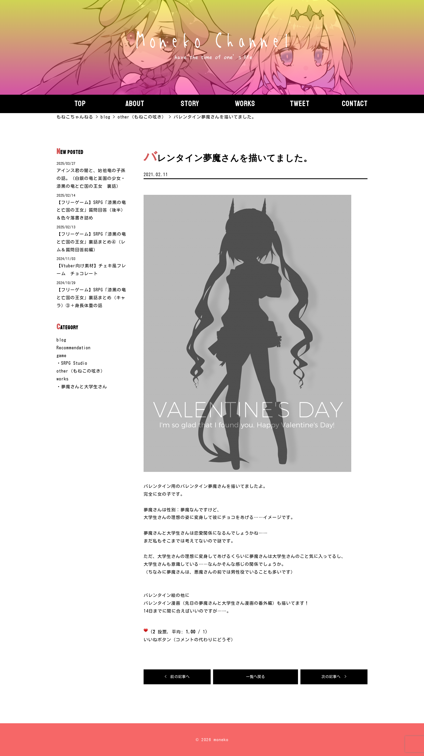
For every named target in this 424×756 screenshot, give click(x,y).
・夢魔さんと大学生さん (82, 386)
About (134, 104)
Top (80, 104)
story (190, 104)
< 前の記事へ (177, 677)
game (62, 355)
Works (245, 104)
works (63, 379)
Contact (355, 104)
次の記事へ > (334, 677)
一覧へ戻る (255, 677)
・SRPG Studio (72, 363)
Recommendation (74, 348)
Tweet (300, 104)
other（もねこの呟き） (81, 371)
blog (61, 340)
